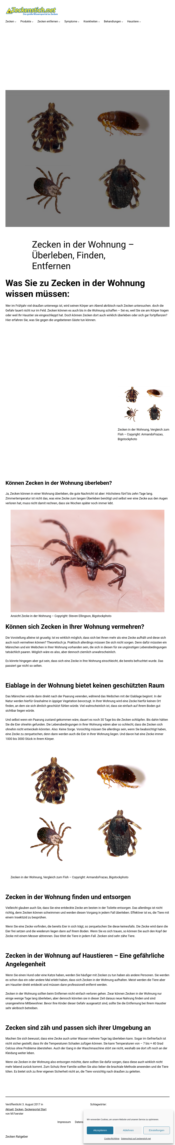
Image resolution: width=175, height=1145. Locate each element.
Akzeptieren (100, 1130)
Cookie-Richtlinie (111, 1138)
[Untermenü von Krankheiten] (99, 21)
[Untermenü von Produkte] (32, 21)
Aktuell (9, 1109)
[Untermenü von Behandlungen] (122, 21)
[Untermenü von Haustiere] (140, 21)
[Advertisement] (87, 66)
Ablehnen (128, 1130)
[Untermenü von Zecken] (15, 21)
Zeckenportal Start (35, 1109)
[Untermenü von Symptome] (78, 21)
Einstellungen (156, 1130)
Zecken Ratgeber (16, 1136)
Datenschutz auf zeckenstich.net (136, 1138)
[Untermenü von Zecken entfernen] (59, 21)
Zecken (19, 1109)
